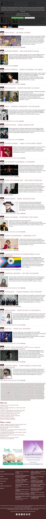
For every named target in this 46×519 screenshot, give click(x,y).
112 (25, 389)
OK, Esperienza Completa (17, 17)
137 (34, 391)
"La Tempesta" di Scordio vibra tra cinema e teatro (13, 432)
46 (32, 385)
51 (41, 385)
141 (42, 391)
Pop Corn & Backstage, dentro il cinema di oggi (38, 497)
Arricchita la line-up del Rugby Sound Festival (12, 435)
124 (6, 391)
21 (31, 383)
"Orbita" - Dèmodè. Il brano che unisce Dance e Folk (13, 424)
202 (1, 397)
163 (3, 394)
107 (14, 389)
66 (24, 386)
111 (23, 389)
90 (25, 388)
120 (41, 389)
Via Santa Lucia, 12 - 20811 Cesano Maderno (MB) (18, 505)
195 (29, 395)
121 (43, 389)
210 (20, 397)
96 (35, 388)
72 (35, 386)
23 (35, 383)
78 (3, 388)
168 (14, 394)
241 (1, 400)
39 (19, 385)
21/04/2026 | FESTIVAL (4, 436)
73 (37, 386)
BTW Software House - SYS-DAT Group (19, 511)
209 (18, 397)
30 (3, 385)
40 (21, 385)
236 (33, 398)
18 (26, 383)
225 (8, 398)
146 (10, 392)
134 (27, 391)
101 (1, 389)
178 (36, 394)
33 (8, 385)
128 (14, 391)
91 (26, 388)
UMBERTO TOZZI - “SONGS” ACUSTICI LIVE (19, 125)
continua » (33, 44)
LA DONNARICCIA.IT (8, 250)
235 (31, 398)
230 (20, 398)
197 (34, 395)
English (2, 488)
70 (32, 386)
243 (6, 400)
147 (13, 392)
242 (4, 400)
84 (14, 388)
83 (12, 388)
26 (40, 383)
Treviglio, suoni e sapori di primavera (10, 427)
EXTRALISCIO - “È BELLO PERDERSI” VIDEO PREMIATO (23, 292)
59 (12, 386)
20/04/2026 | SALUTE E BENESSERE (7, 438)
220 (41, 397)
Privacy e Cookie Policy (6, 486)
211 (22, 397)
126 (10, 391)
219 (39, 397)
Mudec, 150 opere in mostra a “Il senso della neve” (23, 408)
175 (30, 394)
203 (4, 397)
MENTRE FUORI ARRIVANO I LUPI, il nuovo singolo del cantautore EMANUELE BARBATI (22, 348)
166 (10, 394)
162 (1, 394)
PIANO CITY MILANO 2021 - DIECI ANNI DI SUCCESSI (23, 180)
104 (8, 389)
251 (25, 400)
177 (34, 394)
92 (28, 388)
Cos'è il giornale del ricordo (7, 474)
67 (26, 386)
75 (41, 386)
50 (39, 385)
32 (6, 385)
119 (39, 389)
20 (30, 383)
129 (17, 391)
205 (8, 397)
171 (21, 394)
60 (14, 386)
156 (32, 392)
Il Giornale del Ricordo (4, 505)
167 (12, 394)
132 (23, 391)
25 (39, 383)
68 (28, 386)
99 (41, 388)
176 (32, 394)
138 (36, 391)
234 (29, 398)
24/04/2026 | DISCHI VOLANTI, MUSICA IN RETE (9, 425)
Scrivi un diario (4, 478)
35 (12, 385)
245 (11, 400)
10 (13, 383)
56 (6, 386)
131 (21, 391)
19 (28, 383)
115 (31, 389)
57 (8, 386)
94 (32, 388)
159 (39, 392)
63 (19, 386)
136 (32, 391)
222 (1, 398)
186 (10, 395)
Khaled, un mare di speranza (23, 494)
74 (39, 386)
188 (14, 395)
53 (1, 386)
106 (12, 389)
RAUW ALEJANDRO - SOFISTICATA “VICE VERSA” (21, 217)
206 (11, 397)
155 (30, 392)
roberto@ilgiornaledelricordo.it (40, 505)
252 (27, 400)
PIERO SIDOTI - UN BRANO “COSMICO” (18, 33)
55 (5, 386)
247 (16, 400)
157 (34, 392)
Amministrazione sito (31, 511)
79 (5, 388)
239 (40, 398)
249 (20, 400)
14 (19, 383)
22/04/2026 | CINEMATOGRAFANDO (7, 433)
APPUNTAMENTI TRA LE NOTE (11, 28)
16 (23, 383)
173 (25, 394)
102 (3, 389)
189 (17, 395)
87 (19, 388)
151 (21, 392)
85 (16, 388)
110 (21, 389)
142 (1, 392)
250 (22, 400)
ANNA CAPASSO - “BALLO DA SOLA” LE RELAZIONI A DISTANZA (23, 311)
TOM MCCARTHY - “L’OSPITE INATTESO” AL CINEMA (22, 88)
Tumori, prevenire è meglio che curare (23, 486)
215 (30, 397)
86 (17, 388)
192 (23, 395)
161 (43, 392)
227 (13, 398)
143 (4, 392)
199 (38, 395)
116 (33, 389)
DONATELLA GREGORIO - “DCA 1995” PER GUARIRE (22, 273)
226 (11, 398)
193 (25, 395)
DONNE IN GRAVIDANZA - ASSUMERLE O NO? (20, 236)
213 (26, 397)
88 (21, 388)
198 (36, 395)
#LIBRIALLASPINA (8, 65)
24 (37, 383)
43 (26, 385)
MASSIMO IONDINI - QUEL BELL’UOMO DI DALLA (22, 51)
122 (1, 391)
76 (43, 386)
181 (43, 394)
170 (19, 394)
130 (19, 391)
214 (28, 397)
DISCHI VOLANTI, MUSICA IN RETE (12, 47)
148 (15, 392)
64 (21, 386)
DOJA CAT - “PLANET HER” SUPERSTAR (17, 329)
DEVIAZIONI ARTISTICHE (10, 269)
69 (30, 386)
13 (18, 383)
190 (19, 395)
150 (19, 392)
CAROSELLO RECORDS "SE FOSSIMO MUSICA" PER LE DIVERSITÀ (22, 255)
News (2, 28)
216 (33, 397)
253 (29, 400)
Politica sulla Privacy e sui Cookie (23, 15)
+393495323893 (30, 505)
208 (15, 397)
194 (27, 395)
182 (1, 395)
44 (28, 385)
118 (37, 389)
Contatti (2, 471)
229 (18, 398)
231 (22, 398)
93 (30, 388)
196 (32, 395)
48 (36, 385)
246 (13, 400)
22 (33, 383)
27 (42, 383)
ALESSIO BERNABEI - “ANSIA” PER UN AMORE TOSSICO (23, 143)
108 (16, 389)
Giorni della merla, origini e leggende (23, 490)
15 (21, 383)
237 (36, 398)
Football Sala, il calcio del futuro (9, 437)
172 (23, 394)
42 (24, 385)
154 (28, 392)
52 (43, 385)
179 (39, 394)
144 (6, 392)
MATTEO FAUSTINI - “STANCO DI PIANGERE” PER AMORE (24, 69)
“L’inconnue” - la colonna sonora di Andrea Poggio (13, 429)
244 (8, 400)
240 (43, 398)
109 (19, 389)
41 (23, 385)
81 (8, 388)
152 (23, 392)
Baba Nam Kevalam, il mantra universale (23, 498)
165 (8, 394)
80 (7, 388)
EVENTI (6, 102)
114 (29, 389)
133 (25, 391)
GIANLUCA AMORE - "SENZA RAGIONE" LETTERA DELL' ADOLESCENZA (23, 366)
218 (37, 397)
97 (37, 388)
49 (38, 385)
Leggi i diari (3, 481)
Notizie (2, 476)
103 (6, 389)
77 (1, 388)
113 (27, 389)
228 (15, 398)
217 (35, 397)
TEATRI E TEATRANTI (9, 176)
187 (12, 395)
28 (44, 383)
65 (23, 386)
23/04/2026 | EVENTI (4, 428)
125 (8, 391)
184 (6, 395)
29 (1, 385)
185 (8, 395)
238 (38, 398)
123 (3, 391)
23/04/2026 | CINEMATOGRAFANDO (7, 430)
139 (38, 391)
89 (23, 388)
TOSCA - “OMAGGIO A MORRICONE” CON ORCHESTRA (22, 106)
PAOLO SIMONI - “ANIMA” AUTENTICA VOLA (20, 199)
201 (43, 395)
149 (17, 392)
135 (29, 391)
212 (24, 397)
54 (3, 386)
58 (10, 386)
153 (25, 392)
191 (21, 395)
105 (10, 389)
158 (36, 392)
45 (30, 385)
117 (35, 389)
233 (26, 398)
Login (1, 483)
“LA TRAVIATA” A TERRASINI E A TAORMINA (20, 162)
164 (6, 394)
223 (4, 398)
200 (40, 395)
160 (41, 392)
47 (34, 385)
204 (6, 397)
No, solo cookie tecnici (29, 17)
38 (17, 385)
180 (41, 394)
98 (39, 388)
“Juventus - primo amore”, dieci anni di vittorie (23, 411)
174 (28, 394)
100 (43, 388)
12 (16, 383)
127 (12, 391)
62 (17, 386)
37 (15, 385)
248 (18, 400)
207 (13, 397)
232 (24, 398)
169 (17, 394)
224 (6, 398)
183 (3, 395)
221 (44, 397)
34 (10, 385)
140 (40, 391)
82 (10, 388)
